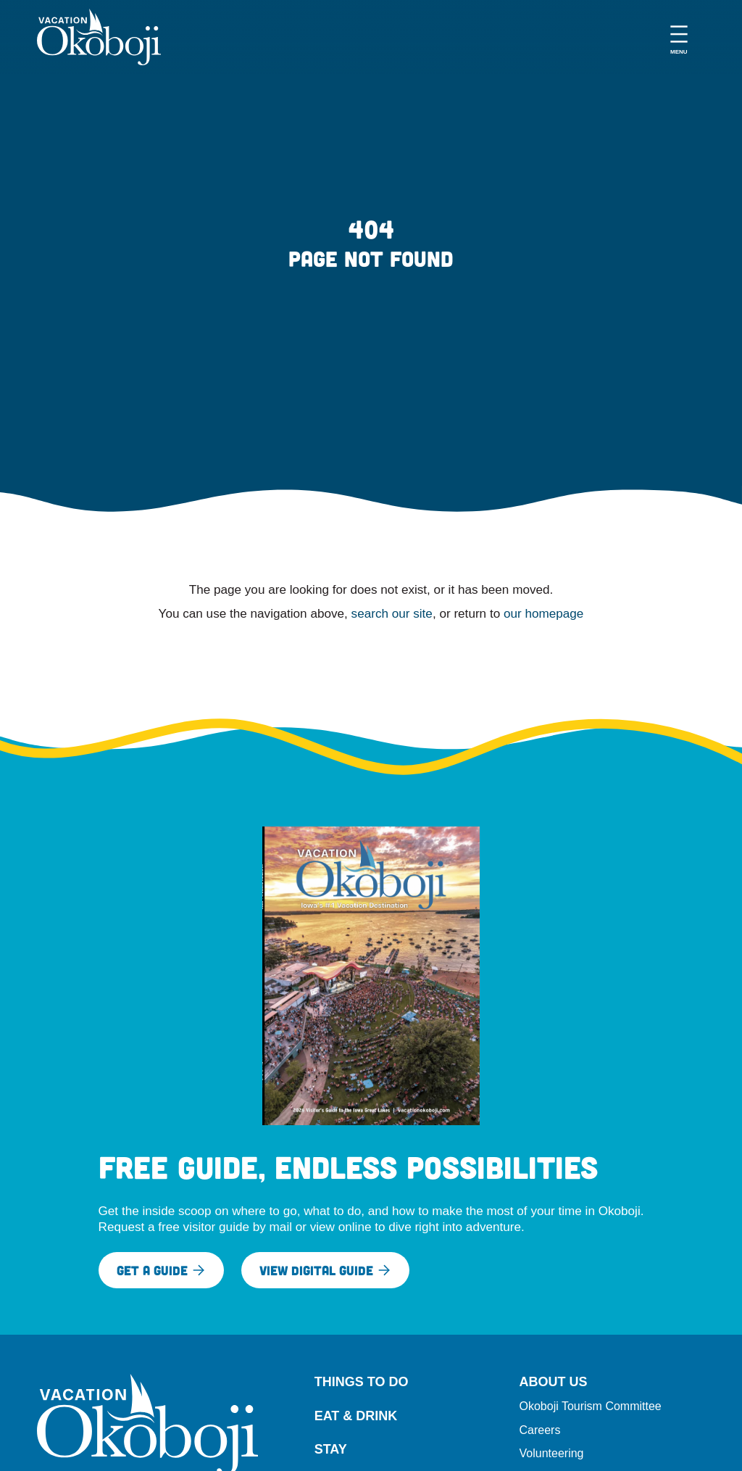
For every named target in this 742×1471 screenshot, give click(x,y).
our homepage (543, 613)
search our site (392, 613)
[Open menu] (679, 37)
